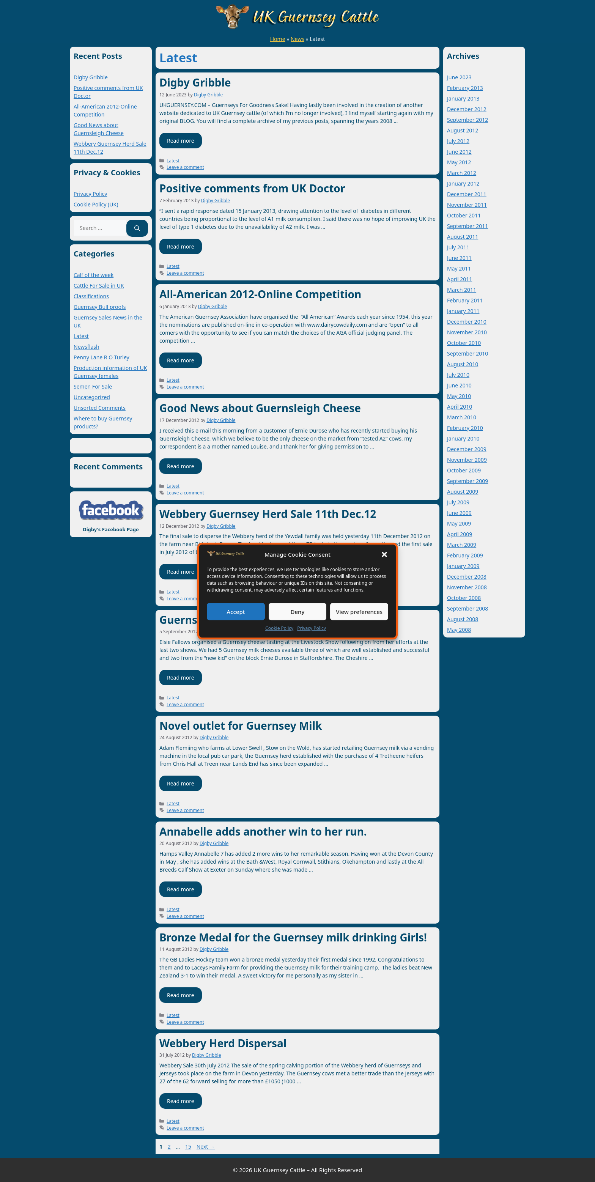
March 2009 (461, 544)
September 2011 (467, 226)
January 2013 (463, 98)
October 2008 (464, 597)
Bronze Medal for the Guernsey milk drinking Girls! (293, 937)
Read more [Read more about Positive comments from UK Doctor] (180, 246)
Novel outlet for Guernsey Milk (240, 725)
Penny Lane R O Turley (101, 357)
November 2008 (467, 587)
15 (189, 1146)
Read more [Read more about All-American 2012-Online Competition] (180, 360)
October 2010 (464, 342)
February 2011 (465, 300)
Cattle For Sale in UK (99, 285)
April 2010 (459, 406)
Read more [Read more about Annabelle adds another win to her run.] (180, 889)
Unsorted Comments (100, 407)
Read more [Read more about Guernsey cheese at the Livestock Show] (180, 677)
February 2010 (465, 427)
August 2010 (462, 364)
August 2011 (462, 236)
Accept (236, 611)
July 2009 (458, 502)
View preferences (359, 611)
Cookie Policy (279, 628)
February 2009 (465, 555)
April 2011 (459, 279)
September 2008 (467, 608)
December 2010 (466, 321)
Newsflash (86, 346)
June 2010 (459, 385)
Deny (298, 611)
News (297, 38)
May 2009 (459, 523)
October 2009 (464, 470)
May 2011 (459, 268)
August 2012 (462, 130)
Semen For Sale (93, 386)
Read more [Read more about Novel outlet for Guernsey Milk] (180, 783)
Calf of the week (93, 275)
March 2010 (461, 417)
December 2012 (466, 109)
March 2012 (461, 172)
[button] (384, 554)
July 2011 (458, 247)
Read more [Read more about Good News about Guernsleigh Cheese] (180, 466)
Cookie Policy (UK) (96, 204)
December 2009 (466, 449)
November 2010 (467, 332)
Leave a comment (185, 167)
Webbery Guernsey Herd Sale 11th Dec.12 (267, 514)
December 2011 (466, 194)
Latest (173, 160)
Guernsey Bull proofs (100, 306)
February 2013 (465, 87)
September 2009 (467, 481)
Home (277, 38)
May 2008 (459, 629)
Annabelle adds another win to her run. (263, 831)
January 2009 (463, 566)
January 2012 (463, 183)
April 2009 (459, 534)
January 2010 (463, 438)
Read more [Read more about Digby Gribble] (180, 140)
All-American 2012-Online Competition (260, 294)
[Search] (137, 228)
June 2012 (459, 151)
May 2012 (459, 162)
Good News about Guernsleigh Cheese (260, 408)
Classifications (91, 296)
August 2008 (462, 619)
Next (206, 1146)
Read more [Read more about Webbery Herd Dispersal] (180, 1101)
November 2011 (467, 204)
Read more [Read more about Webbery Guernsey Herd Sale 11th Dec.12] (180, 571)
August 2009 (462, 491)
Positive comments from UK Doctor (252, 188)
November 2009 (467, 459)
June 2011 (459, 257)
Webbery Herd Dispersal (222, 1043)
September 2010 (467, 353)
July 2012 (458, 141)
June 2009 (459, 512)
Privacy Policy (311, 628)
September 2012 (467, 119)
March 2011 (461, 289)
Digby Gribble (195, 82)
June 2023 (459, 77)
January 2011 (463, 311)
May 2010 (459, 396)
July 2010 (458, 374)
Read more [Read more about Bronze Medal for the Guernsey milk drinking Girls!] (180, 995)
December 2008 (466, 576)
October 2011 (464, 215)
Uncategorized (92, 397)
